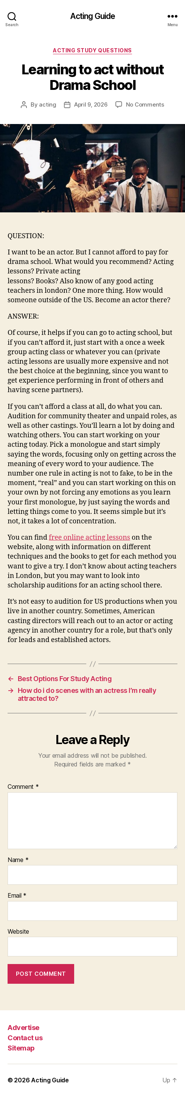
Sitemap (21, 1048)
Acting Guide (92, 16)
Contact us (25, 1038)
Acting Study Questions (92, 50)
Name (18, 860)
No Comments (145, 104)
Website (18, 931)
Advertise (23, 1028)
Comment (23, 787)
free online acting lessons (89, 537)
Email (17, 895)
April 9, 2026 (91, 104)
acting (47, 104)
